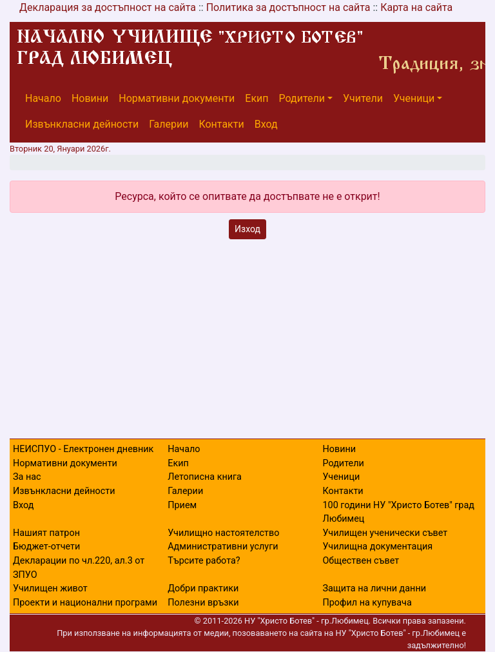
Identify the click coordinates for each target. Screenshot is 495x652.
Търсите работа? (204, 560)
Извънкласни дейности (82, 124)
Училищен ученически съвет (384, 533)
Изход (247, 229)
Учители (363, 98)
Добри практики (203, 588)
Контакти (221, 124)
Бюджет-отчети (46, 546)
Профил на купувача (366, 602)
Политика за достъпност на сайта (288, 7)
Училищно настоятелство (223, 533)
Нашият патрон (46, 533)
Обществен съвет (360, 560)
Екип (256, 98)
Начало (43, 98)
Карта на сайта (416, 7)
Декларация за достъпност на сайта (107, 7)
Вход (266, 124)
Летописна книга (205, 476)
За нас (27, 476)
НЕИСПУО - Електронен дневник (83, 449)
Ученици (413, 98)
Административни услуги (223, 546)
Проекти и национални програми (85, 602)
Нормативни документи (177, 98)
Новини (90, 98)
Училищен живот (50, 588)
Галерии (168, 124)
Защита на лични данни (374, 588)
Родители (302, 98)
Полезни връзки (203, 602)
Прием (182, 505)
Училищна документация (377, 546)
